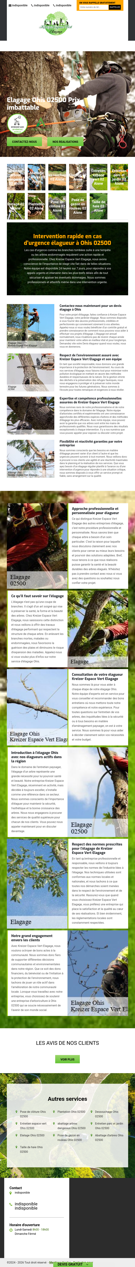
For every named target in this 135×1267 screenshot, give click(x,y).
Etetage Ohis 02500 (32, 1135)
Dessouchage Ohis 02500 (106, 1114)
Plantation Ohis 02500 (71, 1111)
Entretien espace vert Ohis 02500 (33, 1126)
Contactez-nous (24, 141)
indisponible (18, 5)
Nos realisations (65, 141)
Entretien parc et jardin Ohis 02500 (109, 1126)
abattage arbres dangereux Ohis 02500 (71, 1126)
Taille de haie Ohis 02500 (31, 1149)
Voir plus (67, 1059)
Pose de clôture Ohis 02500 (33, 1114)
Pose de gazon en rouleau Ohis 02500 (69, 1138)
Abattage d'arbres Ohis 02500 (109, 1138)
